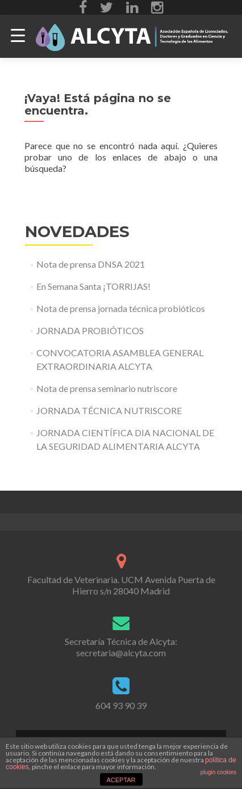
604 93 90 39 (121, 705)
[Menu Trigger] (18, 35)
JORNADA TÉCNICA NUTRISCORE (109, 410)
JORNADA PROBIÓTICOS (90, 330)
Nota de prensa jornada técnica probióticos (120, 308)
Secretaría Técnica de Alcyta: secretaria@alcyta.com (121, 647)
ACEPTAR (120, 780)
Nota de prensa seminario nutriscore (106, 388)
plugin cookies (218, 772)
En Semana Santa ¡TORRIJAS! (93, 286)
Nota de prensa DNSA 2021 (90, 264)
